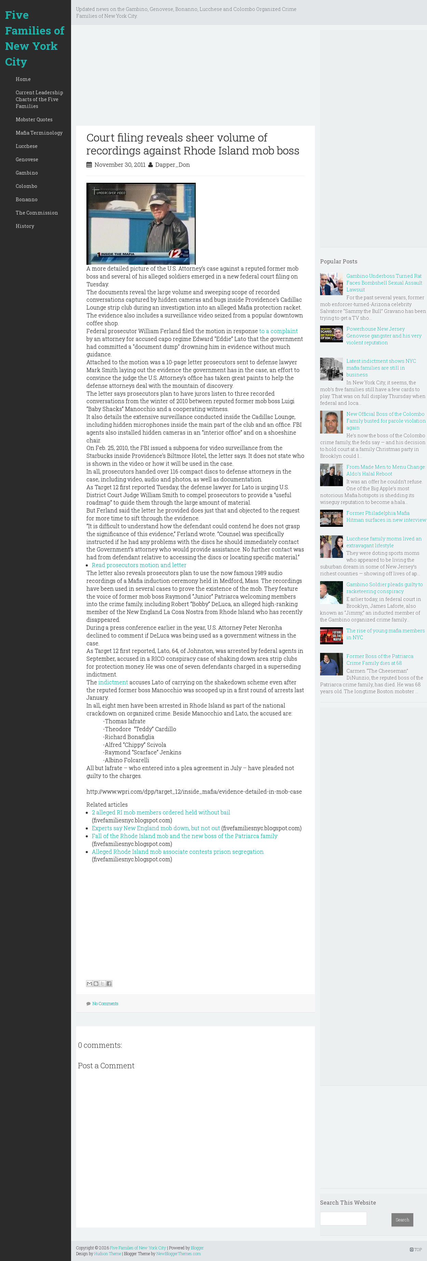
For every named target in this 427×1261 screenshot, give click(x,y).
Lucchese (27, 146)
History (25, 226)
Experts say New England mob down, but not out (156, 828)
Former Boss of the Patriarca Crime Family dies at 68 (379, 659)
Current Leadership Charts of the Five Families (39, 99)
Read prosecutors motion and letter (139, 564)
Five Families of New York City (35, 38)
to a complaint (278, 330)
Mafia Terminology (39, 132)
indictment (113, 682)
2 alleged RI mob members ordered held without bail (161, 812)
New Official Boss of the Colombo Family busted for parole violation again (386, 421)
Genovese (27, 159)
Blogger (197, 1247)
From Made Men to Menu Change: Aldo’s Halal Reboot (386, 470)
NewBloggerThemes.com (178, 1253)
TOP (416, 1249)
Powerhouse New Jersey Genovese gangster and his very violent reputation (384, 336)
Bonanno (27, 199)
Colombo (26, 186)
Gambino (27, 172)
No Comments (106, 1003)
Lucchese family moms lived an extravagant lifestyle (384, 542)
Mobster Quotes (34, 119)
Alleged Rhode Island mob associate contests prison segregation (178, 851)
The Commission (37, 212)
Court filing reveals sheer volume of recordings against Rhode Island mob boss (193, 143)
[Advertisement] (195, 78)
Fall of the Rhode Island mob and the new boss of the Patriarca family (184, 835)
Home (23, 79)
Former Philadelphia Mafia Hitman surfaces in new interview (386, 516)
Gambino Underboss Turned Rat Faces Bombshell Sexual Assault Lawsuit (384, 283)
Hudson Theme (107, 1253)
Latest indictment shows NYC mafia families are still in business (381, 368)
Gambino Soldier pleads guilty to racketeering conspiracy (384, 587)
